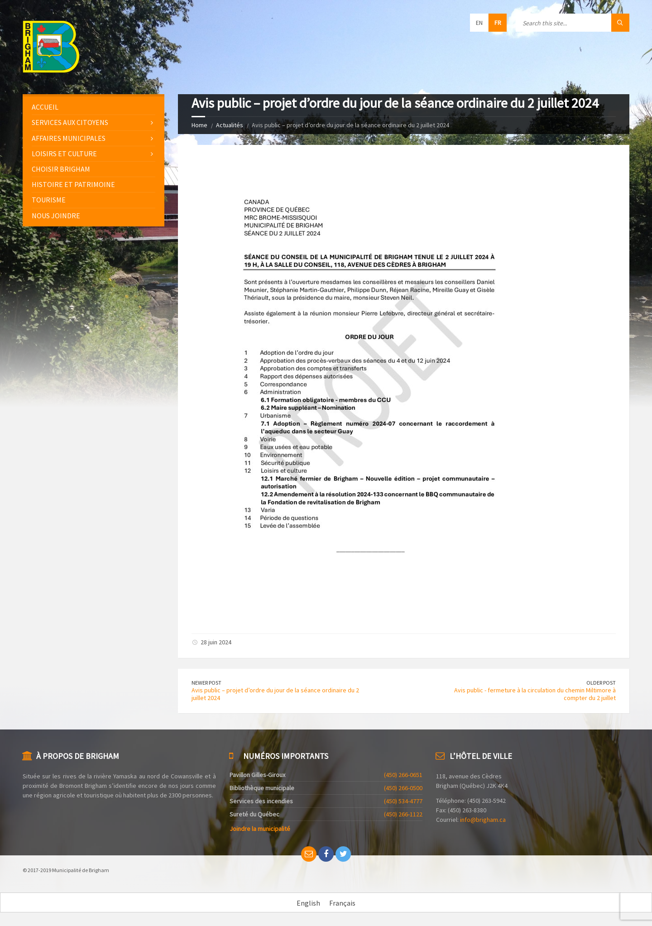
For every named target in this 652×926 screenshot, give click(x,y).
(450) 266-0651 (403, 775)
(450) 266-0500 (403, 788)
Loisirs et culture (64, 153)
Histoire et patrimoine (73, 184)
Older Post (601, 682)
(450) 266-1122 (403, 814)
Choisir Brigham (61, 168)
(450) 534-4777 (403, 801)
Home (199, 125)
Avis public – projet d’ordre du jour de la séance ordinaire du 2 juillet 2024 (275, 694)
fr (497, 23)
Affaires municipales (68, 138)
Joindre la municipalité (260, 829)
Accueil (45, 106)
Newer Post (206, 682)
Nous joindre (56, 215)
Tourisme (49, 199)
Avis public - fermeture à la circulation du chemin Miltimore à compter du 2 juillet (535, 694)
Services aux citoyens (70, 122)
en (479, 23)
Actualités (229, 125)
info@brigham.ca (483, 820)
